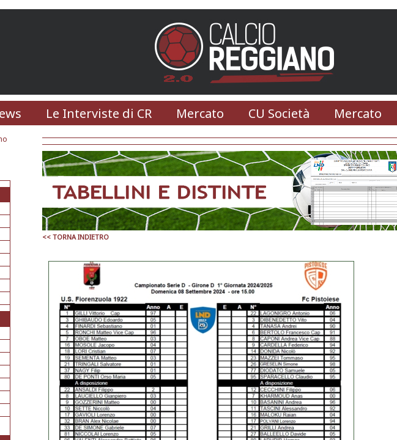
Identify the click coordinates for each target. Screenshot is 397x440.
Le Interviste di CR (99, 113)
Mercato (200, 113)
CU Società (279, 113)
